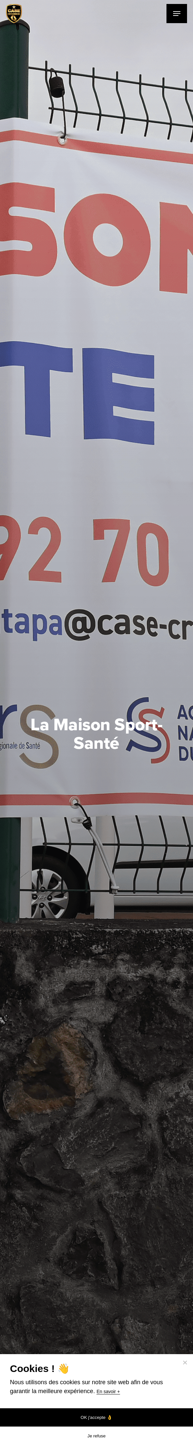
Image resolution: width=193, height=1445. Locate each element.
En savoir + (108, 1391)
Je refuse (97, 1435)
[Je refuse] (184, 1362)
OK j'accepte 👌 (96, 1417)
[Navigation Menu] (176, 13)
